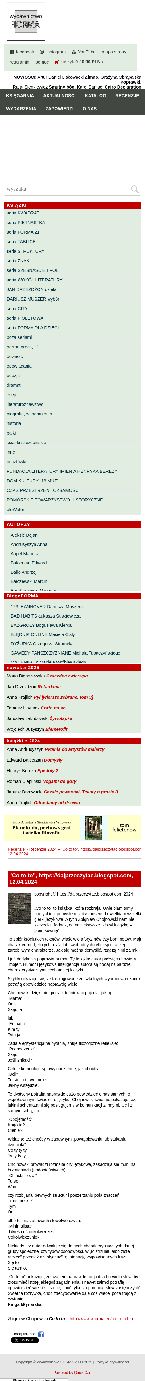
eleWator (15, 509)
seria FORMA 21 (23, 232)
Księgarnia (20, 95)
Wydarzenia (21, 108)
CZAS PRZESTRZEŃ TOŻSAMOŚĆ (43, 490)
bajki (11, 433)
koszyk (67, 61)
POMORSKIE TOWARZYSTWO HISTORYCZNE (55, 499)
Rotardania (49, 686)
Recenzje (127, 95)
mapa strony (114, 51)
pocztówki (16, 461)
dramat (14, 385)
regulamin (19, 62)
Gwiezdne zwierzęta (67, 675)
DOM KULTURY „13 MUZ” (33, 480)
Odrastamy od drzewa (57, 802)
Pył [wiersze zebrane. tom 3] (63, 697)
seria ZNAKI (19, 260)
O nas (90, 108)
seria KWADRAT (23, 212)
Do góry (138, 1358)
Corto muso (53, 707)
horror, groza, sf (22, 346)
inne (11, 452)
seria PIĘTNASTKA (26, 222)
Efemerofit (56, 729)
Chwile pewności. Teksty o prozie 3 (81, 791)
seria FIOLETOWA (25, 318)
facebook (25, 51)
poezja (13, 375)
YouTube (87, 51)
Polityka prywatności (112, 1362)
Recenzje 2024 (42, 849)
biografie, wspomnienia (29, 413)
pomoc (42, 62)
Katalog (95, 95)
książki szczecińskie (26, 442)
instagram (56, 51)
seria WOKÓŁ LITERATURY (35, 279)
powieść (15, 356)
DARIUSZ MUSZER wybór (33, 299)
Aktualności (59, 95)
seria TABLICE (21, 241)
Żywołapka (61, 718)
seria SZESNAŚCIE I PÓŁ (32, 270)
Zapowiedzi (59, 108)
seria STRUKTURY (26, 251)
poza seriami (19, 337)
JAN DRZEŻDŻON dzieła (32, 289)
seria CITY (17, 308)
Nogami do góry (60, 781)
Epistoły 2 (47, 770)
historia (14, 423)
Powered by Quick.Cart (72, 1373)
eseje (12, 394)
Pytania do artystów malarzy (75, 749)
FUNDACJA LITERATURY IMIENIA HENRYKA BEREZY (62, 471)
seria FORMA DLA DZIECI (33, 327)
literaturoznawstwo (25, 404)
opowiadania (19, 366)
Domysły (53, 760)
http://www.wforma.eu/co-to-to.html (102, 1319)
